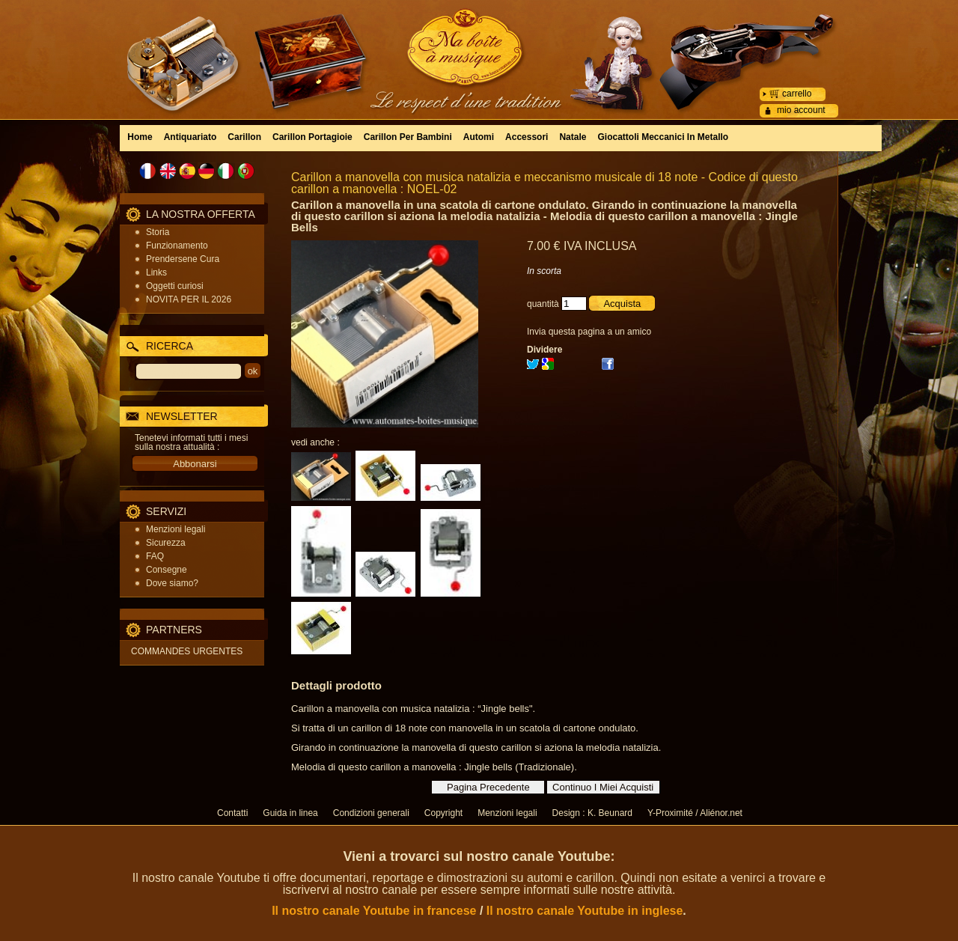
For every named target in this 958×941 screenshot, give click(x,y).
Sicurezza (166, 543)
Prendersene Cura (182, 259)
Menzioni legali (175, 529)
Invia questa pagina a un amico (589, 331)
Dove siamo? (172, 583)
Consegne (166, 569)
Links (156, 272)
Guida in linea (290, 813)
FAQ (155, 556)
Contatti (232, 813)
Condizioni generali (371, 813)
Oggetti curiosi (175, 286)
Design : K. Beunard (592, 813)
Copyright (443, 813)
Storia (157, 232)
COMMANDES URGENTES (186, 651)
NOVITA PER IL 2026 (188, 299)
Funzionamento (177, 245)
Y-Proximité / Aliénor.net (694, 813)
